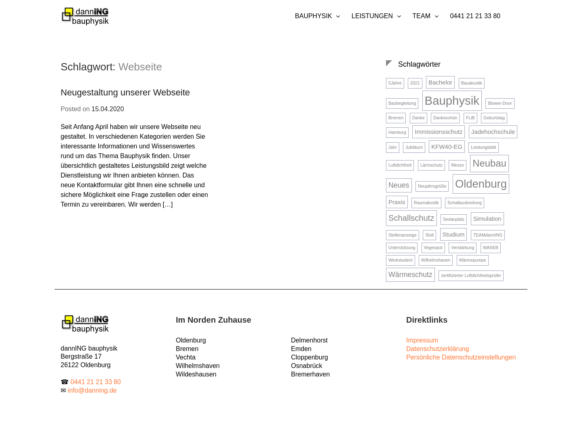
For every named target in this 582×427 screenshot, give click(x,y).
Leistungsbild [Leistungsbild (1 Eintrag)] (483, 147)
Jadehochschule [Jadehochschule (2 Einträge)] (493, 131)
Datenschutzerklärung (437, 348)
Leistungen (372, 16)
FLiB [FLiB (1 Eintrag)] (470, 117)
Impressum (422, 340)
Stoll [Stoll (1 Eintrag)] (429, 235)
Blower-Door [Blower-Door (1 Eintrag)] (500, 103)
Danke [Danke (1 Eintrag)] (418, 117)
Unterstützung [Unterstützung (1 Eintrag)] (401, 247)
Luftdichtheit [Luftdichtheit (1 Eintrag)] (399, 165)
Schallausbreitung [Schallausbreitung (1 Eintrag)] (464, 202)
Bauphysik (313, 16)
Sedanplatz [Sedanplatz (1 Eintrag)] (453, 219)
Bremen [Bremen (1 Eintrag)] (395, 117)
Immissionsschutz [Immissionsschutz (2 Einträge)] (438, 131)
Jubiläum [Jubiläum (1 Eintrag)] (414, 147)
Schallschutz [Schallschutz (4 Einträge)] (411, 218)
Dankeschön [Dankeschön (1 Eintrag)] (445, 117)
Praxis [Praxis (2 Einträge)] (396, 202)
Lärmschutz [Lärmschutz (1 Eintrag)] (431, 165)
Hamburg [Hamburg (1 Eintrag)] (397, 132)
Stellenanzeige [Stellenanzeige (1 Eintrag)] (402, 235)
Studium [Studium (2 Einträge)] (454, 234)
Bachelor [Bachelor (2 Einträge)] (440, 82)
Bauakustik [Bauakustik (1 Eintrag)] (471, 82)
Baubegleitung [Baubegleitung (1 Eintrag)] (402, 103)
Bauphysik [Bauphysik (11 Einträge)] (452, 100)
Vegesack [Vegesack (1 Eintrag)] (433, 247)
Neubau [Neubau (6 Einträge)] (489, 163)
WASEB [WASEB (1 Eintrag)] (490, 247)
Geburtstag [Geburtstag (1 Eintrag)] (494, 117)
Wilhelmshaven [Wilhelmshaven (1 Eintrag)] (435, 260)
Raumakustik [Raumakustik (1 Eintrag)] (426, 202)
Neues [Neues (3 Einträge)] (398, 185)
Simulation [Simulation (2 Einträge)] (487, 218)
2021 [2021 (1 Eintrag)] (415, 82)
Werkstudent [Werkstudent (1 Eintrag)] (400, 260)
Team (421, 16)
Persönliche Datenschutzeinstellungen (461, 357)
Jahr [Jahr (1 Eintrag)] (392, 147)
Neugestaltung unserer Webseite (125, 92)
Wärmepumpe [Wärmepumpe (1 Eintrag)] (472, 260)
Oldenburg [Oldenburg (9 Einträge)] (481, 184)
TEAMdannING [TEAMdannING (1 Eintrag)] (487, 235)
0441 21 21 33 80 (475, 16)
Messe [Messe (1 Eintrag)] (457, 165)
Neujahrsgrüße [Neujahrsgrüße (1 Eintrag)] (432, 186)
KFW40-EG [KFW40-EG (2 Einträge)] (446, 146)
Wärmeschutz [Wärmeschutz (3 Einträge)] (410, 275)
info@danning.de (91, 390)
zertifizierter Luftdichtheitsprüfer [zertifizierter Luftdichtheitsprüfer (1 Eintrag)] (471, 275)
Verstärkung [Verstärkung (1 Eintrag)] (462, 247)
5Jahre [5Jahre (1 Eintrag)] (395, 82)
